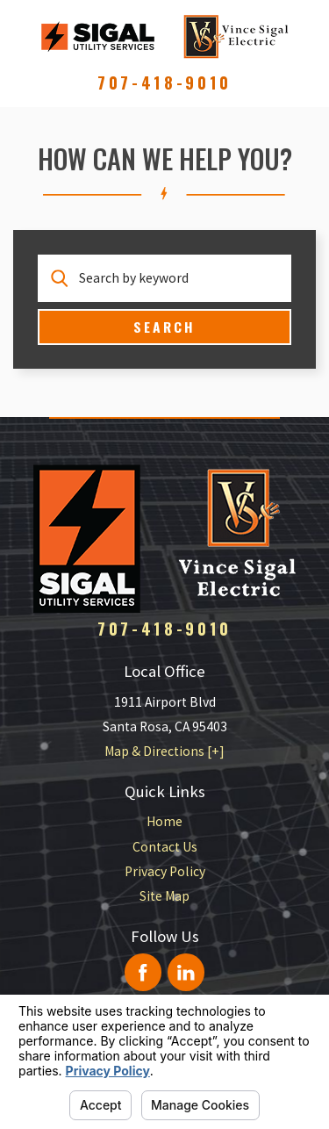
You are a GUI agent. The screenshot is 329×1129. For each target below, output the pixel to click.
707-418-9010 (164, 82)
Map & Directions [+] (164, 751)
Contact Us (164, 846)
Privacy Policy (165, 871)
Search (165, 326)
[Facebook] (143, 972)
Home (164, 821)
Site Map (164, 896)
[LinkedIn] (186, 972)
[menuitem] (164, 821)
